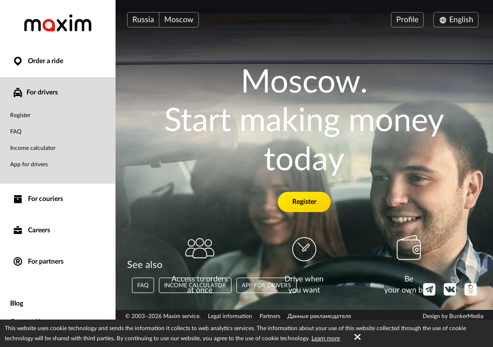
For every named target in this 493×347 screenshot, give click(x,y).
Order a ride (37, 61)
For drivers (35, 92)
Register (20, 115)
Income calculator (32, 148)
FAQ (16, 131)
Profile (407, 20)
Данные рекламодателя (319, 316)
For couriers (37, 199)
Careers (31, 230)
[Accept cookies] (357, 337)
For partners (38, 262)
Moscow (179, 20)
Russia (143, 20)
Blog (16, 303)
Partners (269, 316)
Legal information (230, 316)
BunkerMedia (466, 316)
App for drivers (29, 164)
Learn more (325, 338)
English (456, 20)
